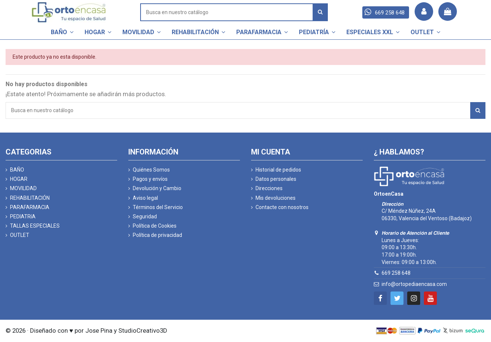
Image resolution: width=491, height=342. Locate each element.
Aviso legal (145, 198)
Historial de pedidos (278, 170)
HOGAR (18, 179)
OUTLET (19, 235)
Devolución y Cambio (157, 188)
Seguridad (145, 216)
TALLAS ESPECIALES (35, 226)
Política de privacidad (157, 235)
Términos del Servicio (158, 207)
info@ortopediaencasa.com (414, 284)
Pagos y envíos (150, 179)
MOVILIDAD (23, 188)
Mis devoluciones (276, 198)
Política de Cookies (155, 226)
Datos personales (276, 179)
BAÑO (17, 170)
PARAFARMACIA (29, 207)
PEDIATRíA (23, 216)
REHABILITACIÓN (30, 198)
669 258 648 (396, 273)
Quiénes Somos (151, 170)
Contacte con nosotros (282, 207)
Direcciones (269, 188)
